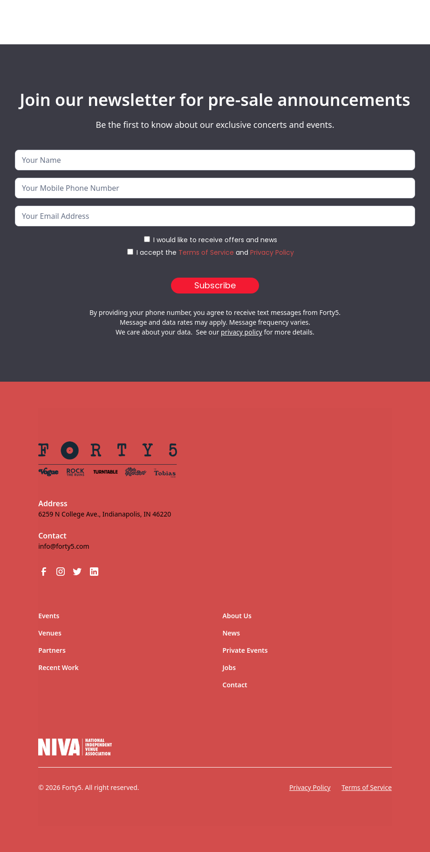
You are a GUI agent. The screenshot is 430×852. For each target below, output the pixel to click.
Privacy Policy (272, 252)
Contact (235, 684)
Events (48, 615)
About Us (237, 615)
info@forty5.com (63, 546)
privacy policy (241, 332)
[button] (395, 18)
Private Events (245, 650)
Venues (49, 633)
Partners (52, 650)
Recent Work (58, 667)
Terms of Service (206, 252)
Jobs (229, 667)
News (231, 633)
